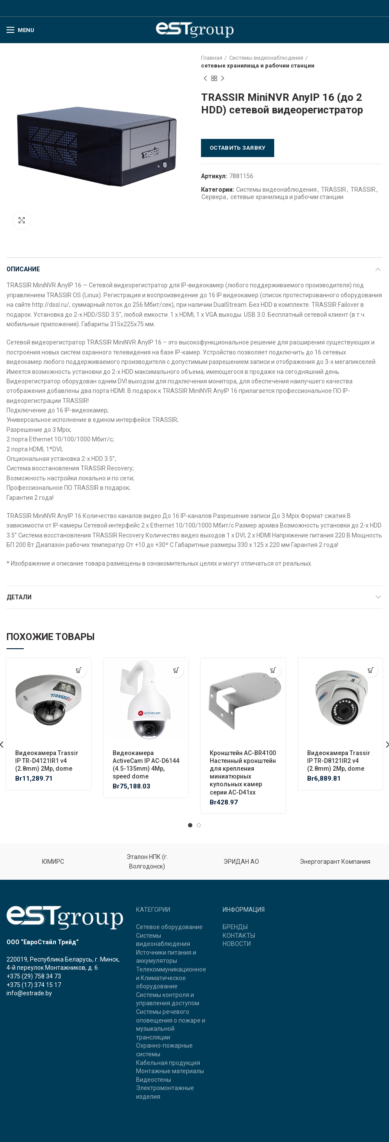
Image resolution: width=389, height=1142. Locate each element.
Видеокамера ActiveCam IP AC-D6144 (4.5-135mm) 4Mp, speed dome (146, 765)
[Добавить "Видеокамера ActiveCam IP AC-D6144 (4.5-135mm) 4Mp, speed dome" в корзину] (176, 670)
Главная (211, 58)
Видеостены (153, 1079)
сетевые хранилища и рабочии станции (257, 65)
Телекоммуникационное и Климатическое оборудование (171, 978)
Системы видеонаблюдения (266, 58)
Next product (222, 79)
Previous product (205, 79)
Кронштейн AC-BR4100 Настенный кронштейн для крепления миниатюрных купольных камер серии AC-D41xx (243, 773)
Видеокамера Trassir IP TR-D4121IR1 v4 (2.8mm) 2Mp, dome (46, 761)
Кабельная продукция (168, 1062)
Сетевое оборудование (169, 926)
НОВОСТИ (237, 943)
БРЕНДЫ (235, 926)
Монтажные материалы (170, 1071)
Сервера (213, 196)
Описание (23, 269)
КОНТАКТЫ (239, 935)
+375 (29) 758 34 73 (33, 976)
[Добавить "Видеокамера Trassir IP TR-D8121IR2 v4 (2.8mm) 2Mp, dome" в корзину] (370, 670)
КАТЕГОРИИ (153, 909)
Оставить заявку (238, 148)
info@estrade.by (29, 993)
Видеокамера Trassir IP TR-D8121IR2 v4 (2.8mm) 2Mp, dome (338, 761)
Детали (19, 597)
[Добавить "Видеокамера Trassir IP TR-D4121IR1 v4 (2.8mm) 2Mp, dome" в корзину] (79, 670)
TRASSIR (333, 189)
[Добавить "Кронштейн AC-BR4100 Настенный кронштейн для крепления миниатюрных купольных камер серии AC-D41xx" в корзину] (273, 670)
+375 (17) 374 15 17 (33, 984)
